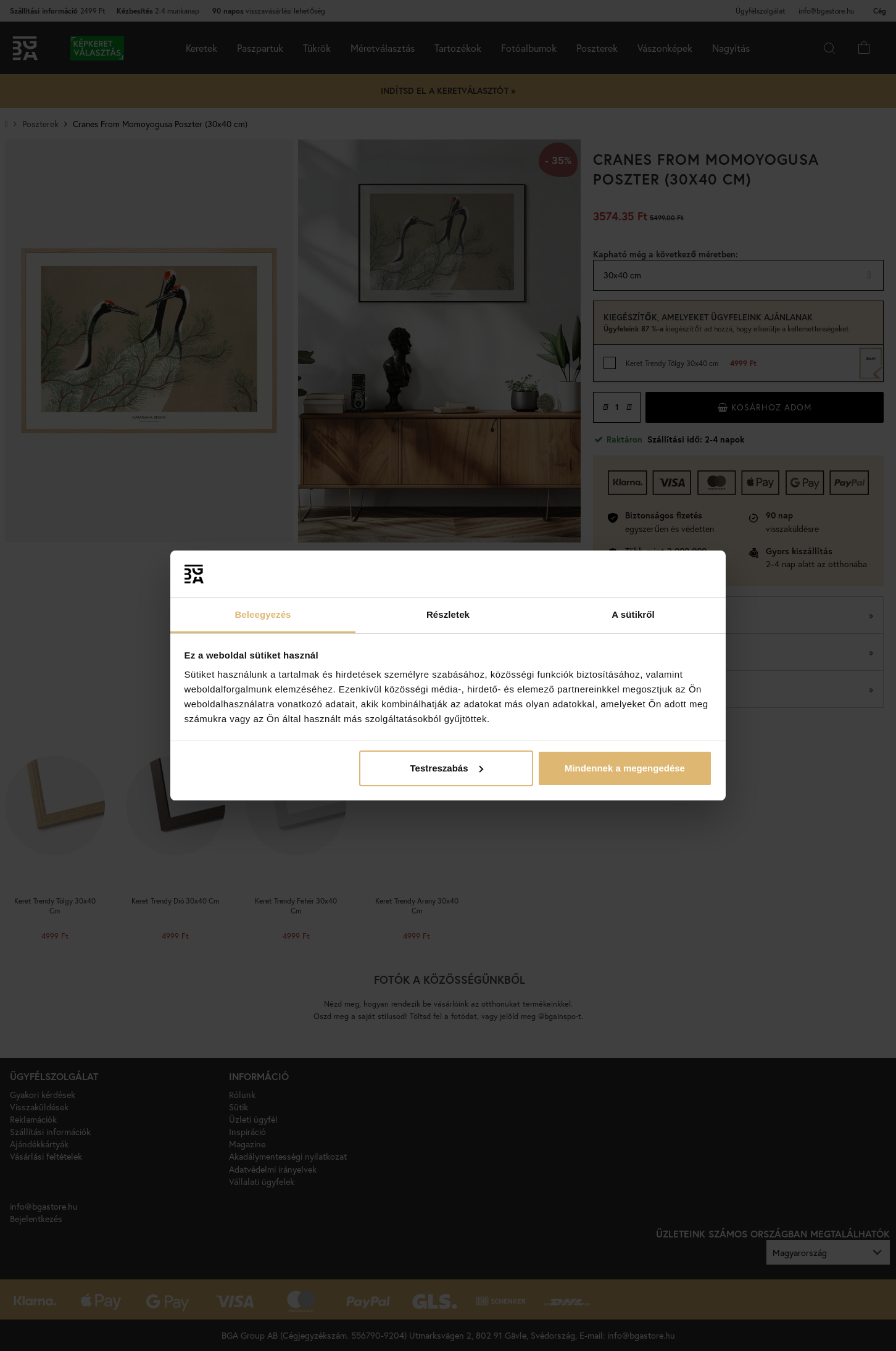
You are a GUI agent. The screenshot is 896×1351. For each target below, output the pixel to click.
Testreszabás (446, 768)
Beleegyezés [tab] (262, 614)
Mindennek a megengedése (625, 768)
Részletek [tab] (448, 614)
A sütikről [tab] (633, 614)
